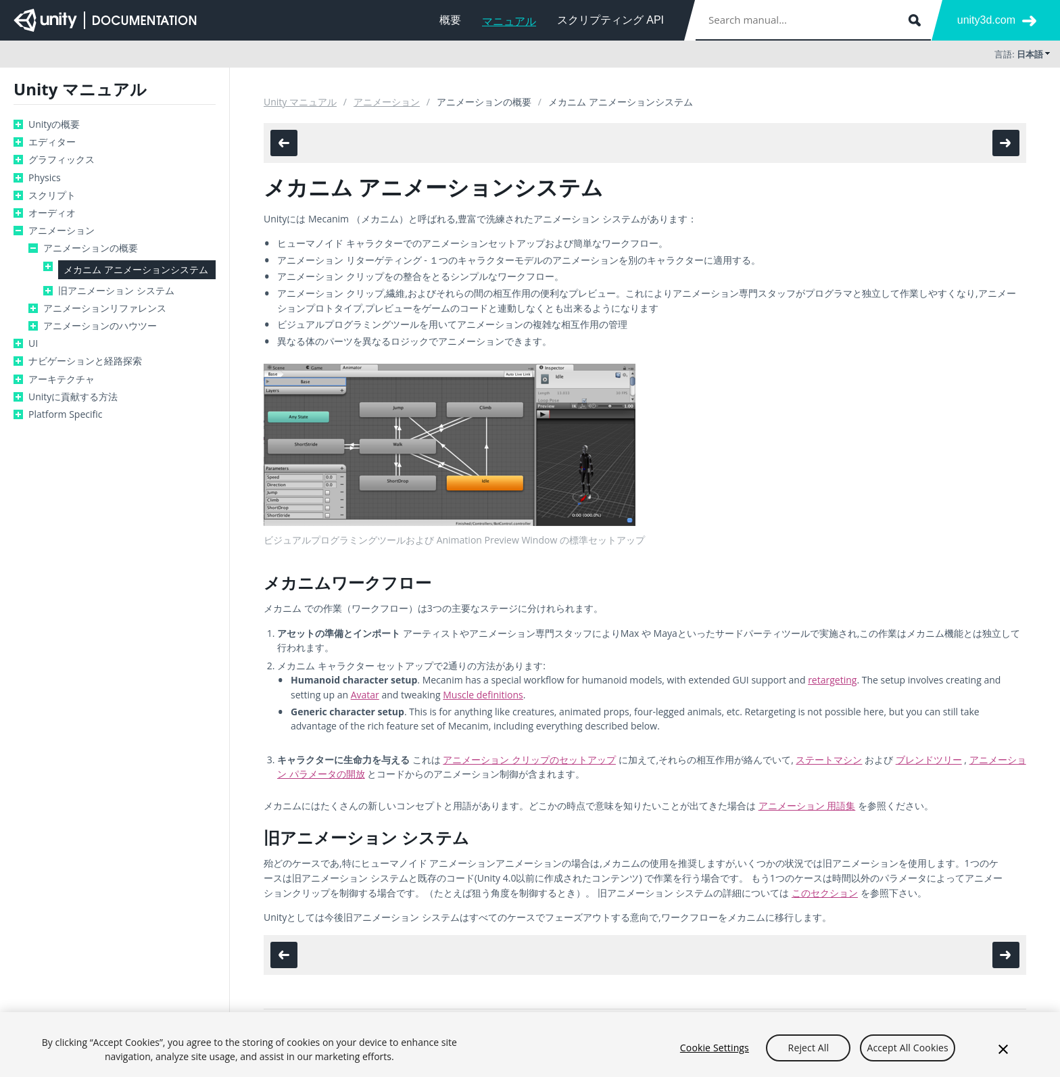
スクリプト (52, 195)
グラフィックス (61, 159)
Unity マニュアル (300, 101)
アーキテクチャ (61, 379)
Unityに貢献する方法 (73, 397)
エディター (52, 142)
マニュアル (509, 21)
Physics (44, 178)
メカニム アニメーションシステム (136, 269)
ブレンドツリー (929, 759)
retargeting (832, 679)
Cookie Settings (714, 1052)
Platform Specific (65, 414)
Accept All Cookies (907, 1052)
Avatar (365, 694)
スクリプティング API (610, 20)
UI (33, 343)
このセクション (825, 892)
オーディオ (52, 213)
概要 (450, 20)
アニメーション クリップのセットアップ (529, 759)
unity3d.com (986, 20)
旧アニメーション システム (116, 291)
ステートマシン (829, 759)
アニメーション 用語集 (807, 805)
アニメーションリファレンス (104, 308)
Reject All (808, 1052)
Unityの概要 (54, 124)
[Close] (1003, 1055)
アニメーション (61, 230)
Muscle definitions (483, 694)
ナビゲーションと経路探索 (85, 361)
